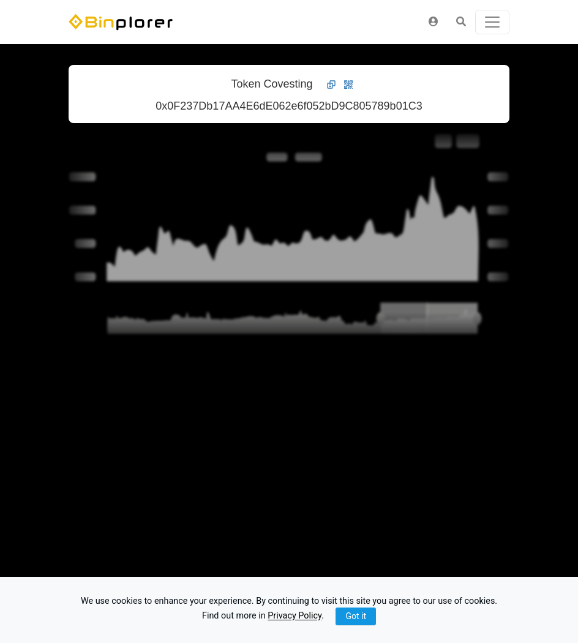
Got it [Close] (355, 616)
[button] (433, 22)
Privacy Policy (294, 616)
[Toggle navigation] (492, 22)
